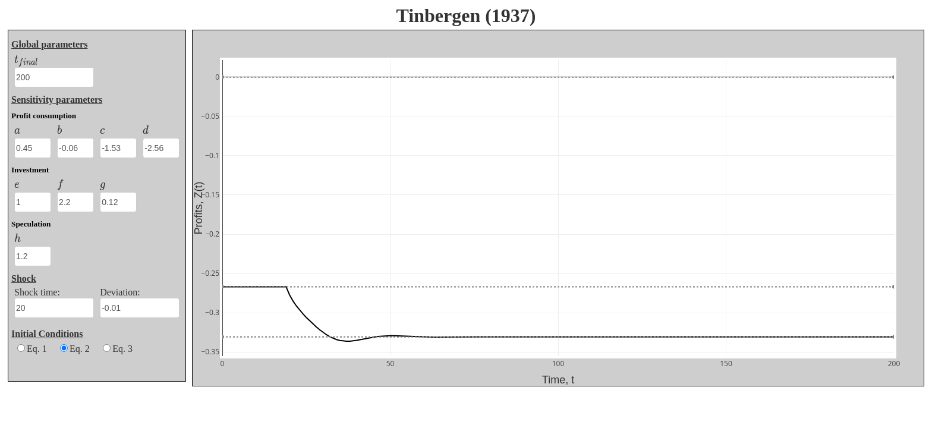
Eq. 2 (75, 349)
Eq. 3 (118, 349)
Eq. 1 (32, 349)
